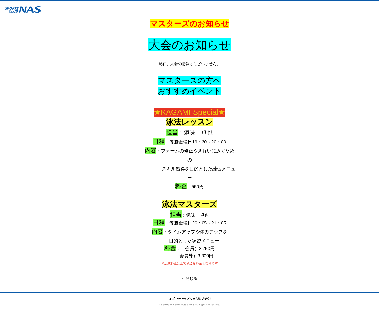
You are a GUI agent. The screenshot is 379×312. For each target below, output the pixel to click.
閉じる (191, 278)
